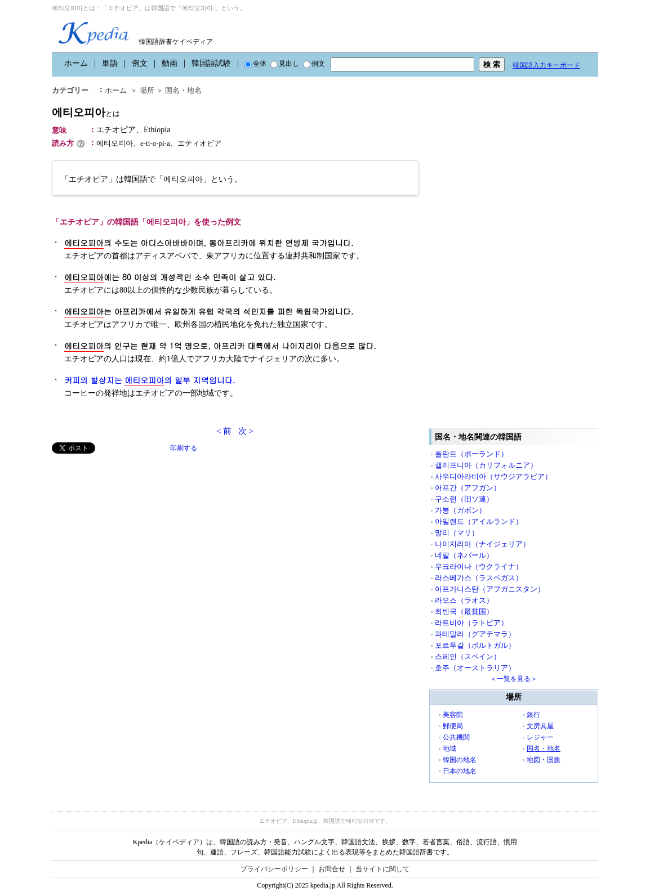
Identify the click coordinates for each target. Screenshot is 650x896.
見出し (284, 64)
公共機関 (456, 737)
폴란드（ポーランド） (471, 454)
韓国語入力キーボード (546, 65)
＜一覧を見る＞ (513, 679)
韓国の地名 (460, 760)
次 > (245, 431)
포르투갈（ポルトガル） (475, 645)
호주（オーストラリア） (475, 668)
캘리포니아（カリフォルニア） (486, 465)
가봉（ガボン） (460, 510)
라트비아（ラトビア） (471, 623)
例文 (140, 63)
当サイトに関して (382, 869)
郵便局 (453, 726)
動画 (169, 63)
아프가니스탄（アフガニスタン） (490, 589)
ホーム (76, 63)
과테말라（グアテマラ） (475, 634)
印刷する (183, 448)
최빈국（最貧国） (464, 611)
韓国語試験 (211, 63)
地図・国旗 (543, 760)
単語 (110, 63)
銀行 (533, 715)
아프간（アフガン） (468, 487)
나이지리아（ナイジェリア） (482, 544)
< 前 (223, 431)
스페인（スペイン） (468, 656)
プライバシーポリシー (274, 869)
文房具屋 (540, 726)
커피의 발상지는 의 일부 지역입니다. (149, 380)
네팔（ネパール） (464, 555)
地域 (449, 748)
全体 (255, 64)
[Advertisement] (136, 532)
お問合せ (331, 869)
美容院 (453, 715)
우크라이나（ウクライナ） (479, 566)
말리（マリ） (457, 532)
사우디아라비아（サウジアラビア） (493, 476)
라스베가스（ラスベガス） (479, 578)
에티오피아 (86, 112)
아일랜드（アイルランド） (479, 521)
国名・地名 (183, 90)
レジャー (540, 737)
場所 (147, 90)
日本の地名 (460, 771)
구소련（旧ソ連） (464, 499)
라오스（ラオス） (464, 600)
